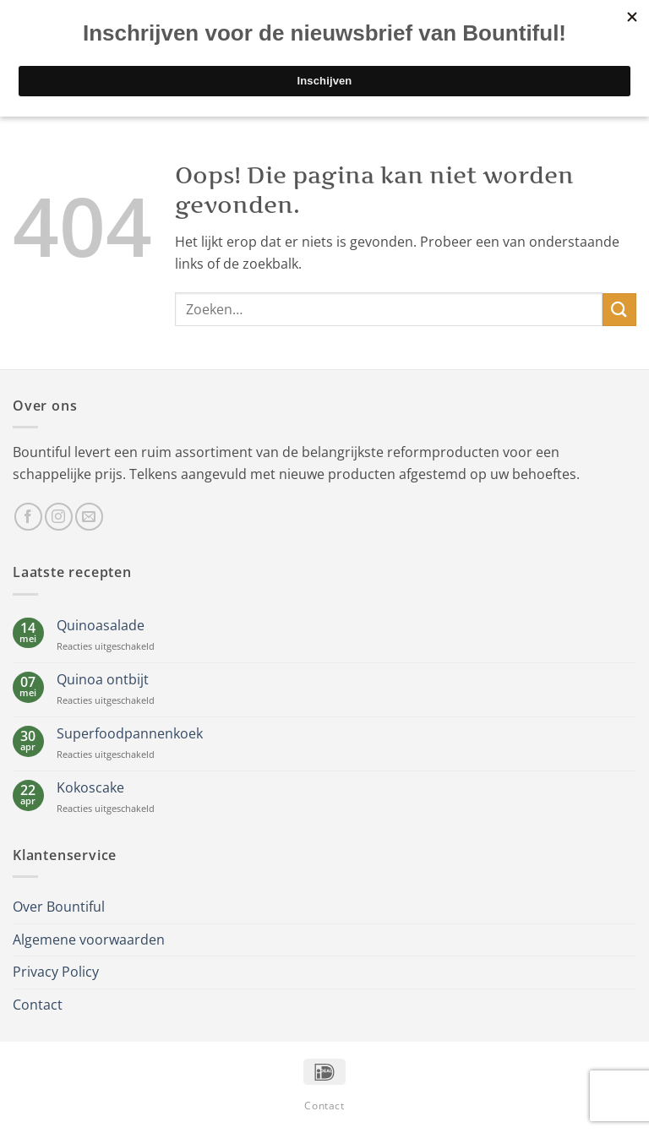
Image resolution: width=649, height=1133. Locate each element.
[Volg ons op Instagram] (59, 517)
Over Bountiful (59, 906)
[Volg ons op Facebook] (28, 517)
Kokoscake (90, 788)
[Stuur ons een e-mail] (89, 517)
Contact (38, 1004)
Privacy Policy (56, 971)
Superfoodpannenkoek (130, 734)
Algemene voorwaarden (89, 939)
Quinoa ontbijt (103, 680)
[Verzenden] (619, 309)
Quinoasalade (101, 626)
